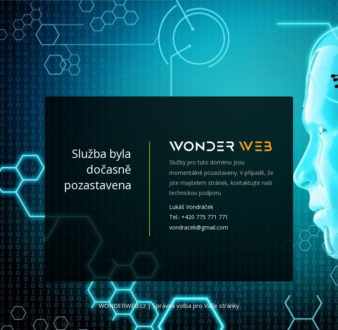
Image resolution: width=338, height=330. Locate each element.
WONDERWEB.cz (122, 305)
